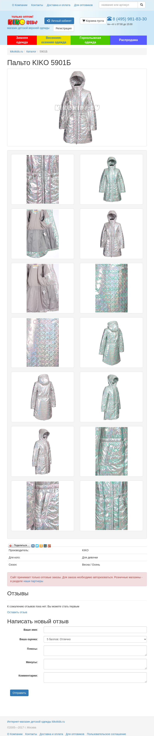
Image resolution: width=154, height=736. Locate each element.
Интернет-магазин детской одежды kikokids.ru (36, 721)
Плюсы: (32, 648)
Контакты (37, 5)
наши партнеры (33, 581)
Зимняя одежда (22, 40)
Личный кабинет (59, 20)
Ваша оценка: (28, 639)
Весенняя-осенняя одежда (53, 40)
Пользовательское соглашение (106, 734)
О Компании (19, 5)
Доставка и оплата (58, 5)
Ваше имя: (30, 629)
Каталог (31, 51)
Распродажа (128, 40)
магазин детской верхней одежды (22, 22)
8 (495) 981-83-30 (127, 19)
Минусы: (32, 662)
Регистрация (64, 28)
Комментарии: (28, 675)
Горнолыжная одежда (90, 40)
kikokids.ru (16, 51)
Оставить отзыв (17, 612)
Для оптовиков (83, 5)
